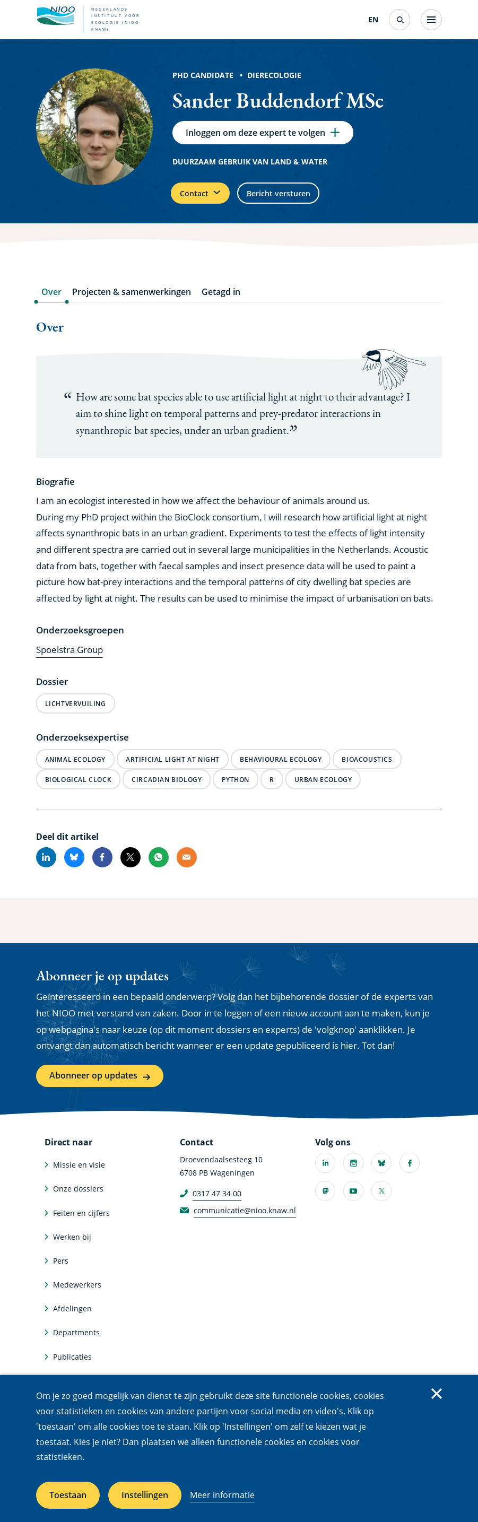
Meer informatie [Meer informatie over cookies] (222, 1495)
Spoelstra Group (69, 659)
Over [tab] (51, 301)
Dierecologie (274, 75)
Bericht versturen (298, 199)
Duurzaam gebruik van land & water (249, 165)
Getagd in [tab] (221, 301)
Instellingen (144, 1495)
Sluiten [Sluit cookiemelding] (436, 1393)
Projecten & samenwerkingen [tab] (131, 301)
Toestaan (67, 1495)
